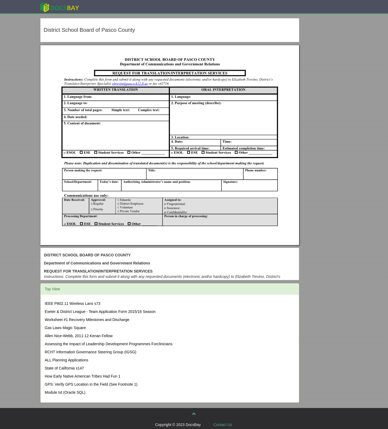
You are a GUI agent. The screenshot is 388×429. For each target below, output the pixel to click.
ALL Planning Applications (66, 360)
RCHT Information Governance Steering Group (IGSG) (90, 352)
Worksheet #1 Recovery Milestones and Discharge (87, 320)
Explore (100, 6)
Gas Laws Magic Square (65, 328)
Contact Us (222, 425)
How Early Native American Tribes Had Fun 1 (82, 376)
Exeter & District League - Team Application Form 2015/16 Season (100, 311)
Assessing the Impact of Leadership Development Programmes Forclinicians (108, 344)
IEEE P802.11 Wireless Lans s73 (72, 303)
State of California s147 (64, 368)
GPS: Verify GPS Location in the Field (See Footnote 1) (91, 384)
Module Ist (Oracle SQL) (65, 392)
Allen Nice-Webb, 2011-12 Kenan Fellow (79, 336)
